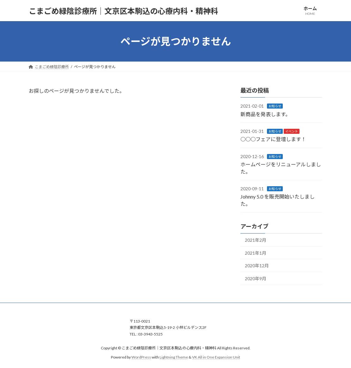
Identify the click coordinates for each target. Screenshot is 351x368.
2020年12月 (257, 265)
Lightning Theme (174, 356)
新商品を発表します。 (265, 114)
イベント (291, 131)
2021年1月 (255, 253)
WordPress (141, 356)
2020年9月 (255, 278)
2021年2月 (255, 240)
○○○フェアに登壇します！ (273, 139)
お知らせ (275, 106)
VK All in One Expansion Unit (216, 356)
